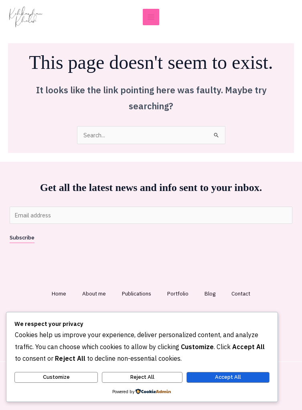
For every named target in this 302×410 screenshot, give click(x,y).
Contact (240, 293)
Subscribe (22, 238)
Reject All (142, 377)
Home (59, 293)
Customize (56, 377)
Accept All (228, 377)
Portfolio (177, 293)
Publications (136, 293)
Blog (210, 293)
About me (94, 293)
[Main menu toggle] (151, 17)
